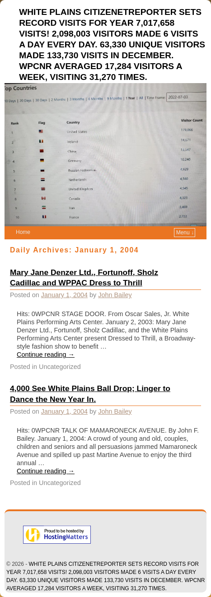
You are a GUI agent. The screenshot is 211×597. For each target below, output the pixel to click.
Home (23, 232)
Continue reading (46, 354)
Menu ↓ (185, 232)
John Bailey (114, 294)
